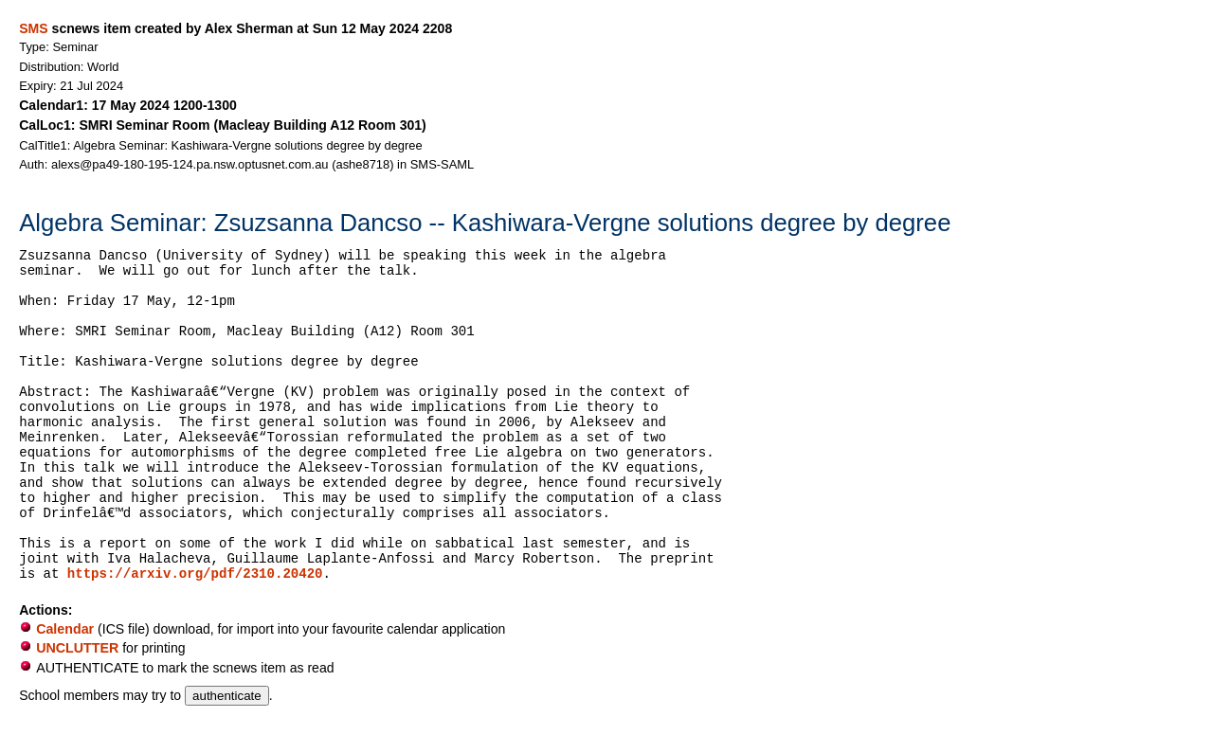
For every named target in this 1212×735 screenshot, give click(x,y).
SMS (33, 28)
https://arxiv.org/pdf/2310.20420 (195, 574)
